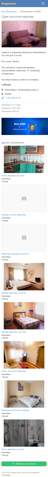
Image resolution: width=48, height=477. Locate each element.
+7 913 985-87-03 (13, 98)
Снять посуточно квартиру (14, 371)
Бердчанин (9, 3)
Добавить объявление (24, 464)
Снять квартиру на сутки (13, 176)
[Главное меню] (42, 3)
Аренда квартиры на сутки (14, 293)
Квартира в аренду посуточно (15, 254)
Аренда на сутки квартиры (14, 215)
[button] (5, 34)
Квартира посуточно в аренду (15, 410)
